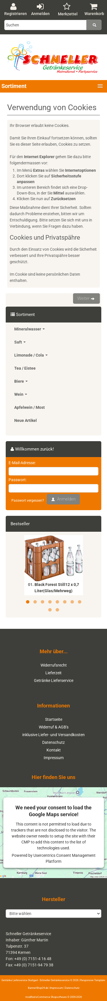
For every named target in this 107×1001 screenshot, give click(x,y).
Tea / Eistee (25, 368)
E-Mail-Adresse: (22, 462)
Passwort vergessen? (27, 500)
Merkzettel (68, 9)
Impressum (54, 757)
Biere (21, 381)
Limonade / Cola (31, 355)
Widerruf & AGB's (53, 727)
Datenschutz (53, 742)
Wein (20, 394)
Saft (20, 342)
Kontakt (54, 750)
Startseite (53, 719)
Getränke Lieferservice (53, 680)
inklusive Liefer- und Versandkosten (53, 734)
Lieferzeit (53, 673)
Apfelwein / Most (29, 407)
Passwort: (18, 480)
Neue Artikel (25, 420)
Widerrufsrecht (54, 665)
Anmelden (40, 9)
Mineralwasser (29, 329)
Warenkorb (94, 9)
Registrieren (15, 9)
